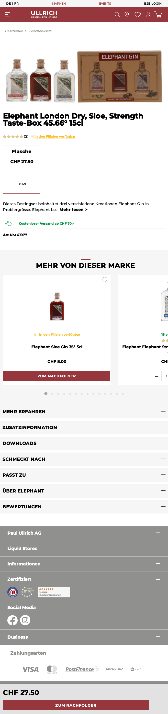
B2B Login (153, 3)
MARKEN (59, 3)
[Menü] (7, 14)
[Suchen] (117, 14)
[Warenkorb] (158, 14)
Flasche (21, 151)
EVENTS (105, 3)
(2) (26, 136)
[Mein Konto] (148, 14)
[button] (84, 411)
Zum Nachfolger (75, 705)
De (8, 3)
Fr (16, 3)
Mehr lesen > (73, 209)
